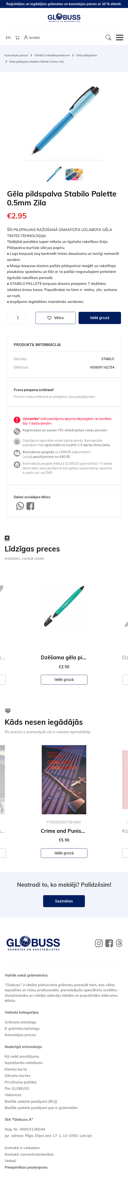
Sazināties (64, 901)
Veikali (10, 1160)
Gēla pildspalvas (86, 55)
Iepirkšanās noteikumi (23, 1062)
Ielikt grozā (99, 318)
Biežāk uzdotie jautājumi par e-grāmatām (41, 1107)
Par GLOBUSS (17, 1088)
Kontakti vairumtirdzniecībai (29, 1154)
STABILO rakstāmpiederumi (52, 55)
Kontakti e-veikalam (22, 1147)
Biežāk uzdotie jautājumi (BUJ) (31, 1101)
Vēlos (55, 318)
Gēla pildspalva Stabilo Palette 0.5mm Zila (36, 61)
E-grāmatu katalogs (22, 1028)
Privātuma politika (21, 1082)
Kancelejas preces (16, 55)
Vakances (13, 1094)
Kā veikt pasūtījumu (22, 1056)
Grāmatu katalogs (20, 1022)
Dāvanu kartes (18, 1075)
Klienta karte (16, 1069)
